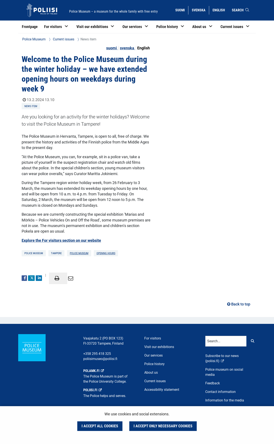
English (220, 9)
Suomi (181, 9)
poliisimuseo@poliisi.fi (100, 359)
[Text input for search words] (226, 341)
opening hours (106, 253)
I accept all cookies (100, 426)
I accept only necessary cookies (163, 426)
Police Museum (34, 39)
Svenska (200, 9)
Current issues (63, 39)
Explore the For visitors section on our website (61, 240)
